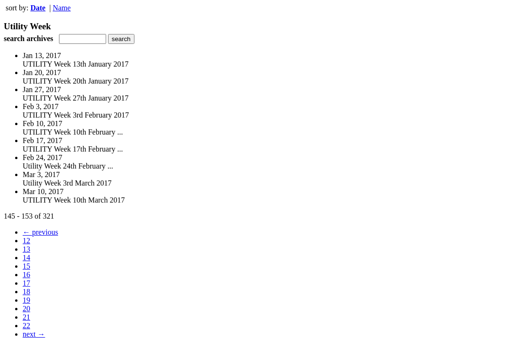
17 (26, 283)
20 (26, 309)
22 (26, 326)
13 (26, 249)
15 (26, 266)
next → (34, 334)
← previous (40, 232)
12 (26, 241)
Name (62, 8)
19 (26, 300)
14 (26, 258)
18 (26, 292)
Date (37, 8)
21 (26, 317)
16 (26, 275)
